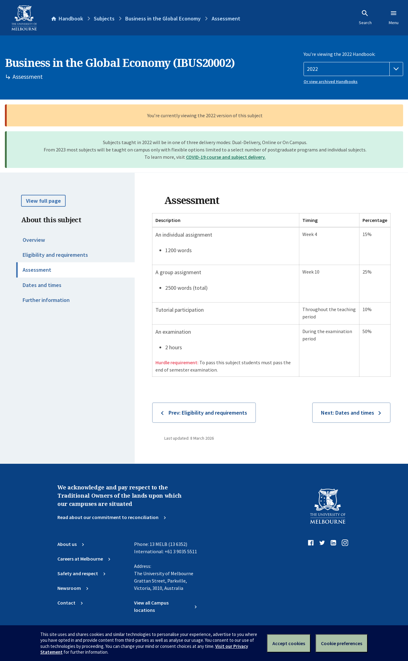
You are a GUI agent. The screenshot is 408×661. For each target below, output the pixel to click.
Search (365, 17)
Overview (34, 239)
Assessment (37, 269)
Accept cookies (288, 643)
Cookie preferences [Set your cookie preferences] (341, 643)
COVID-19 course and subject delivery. (226, 157)
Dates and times (42, 285)
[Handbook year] (353, 69)
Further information (46, 299)
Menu (394, 17)
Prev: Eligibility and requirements (208, 412)
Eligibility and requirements (55, 254)
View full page (43, 200)
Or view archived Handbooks (331, 81)
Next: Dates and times (347, 412)
